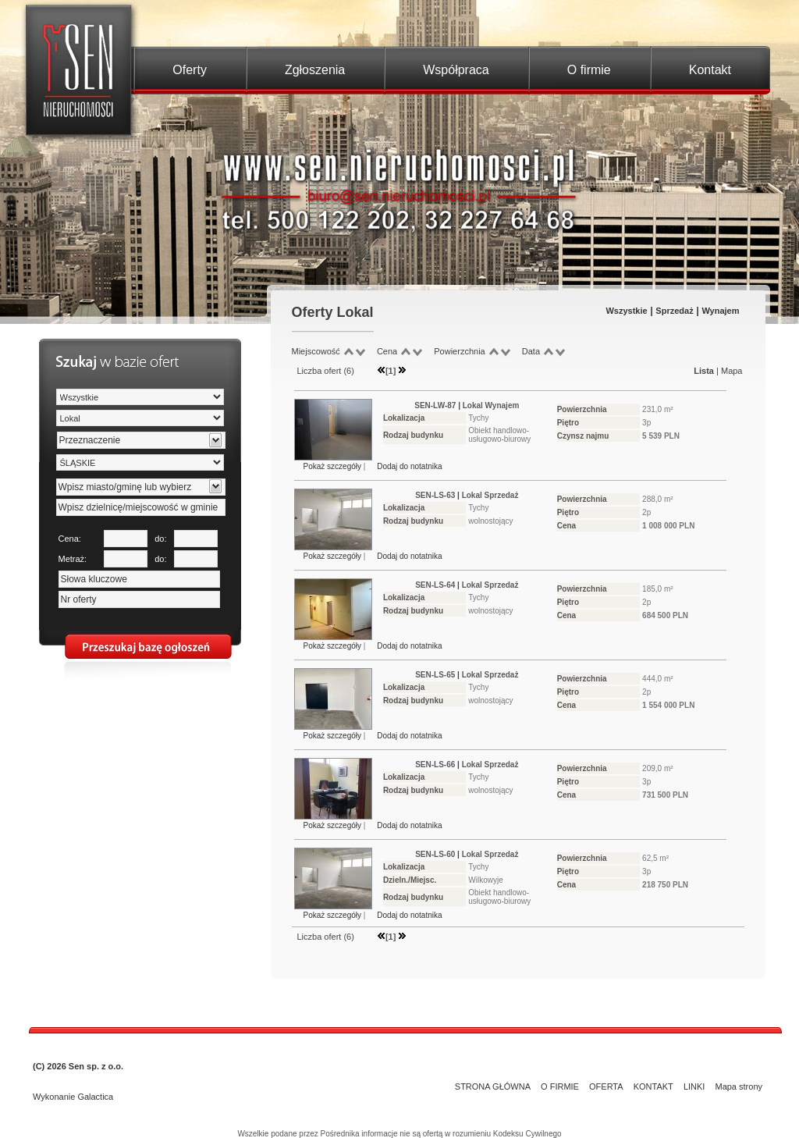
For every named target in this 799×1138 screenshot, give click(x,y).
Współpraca (455, 69)
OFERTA (606, 1086)
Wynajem (720, 310)
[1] (390, 370)
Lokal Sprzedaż (490, 495)
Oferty (189, 69)
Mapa (732, 370)
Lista (704, 370)
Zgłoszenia (315, 69)
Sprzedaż (674, 310)
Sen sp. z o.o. (96, 1066)
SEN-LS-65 (435, 674)
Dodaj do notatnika (409, 466)
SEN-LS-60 (435, 854)
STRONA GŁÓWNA (493, 1086)
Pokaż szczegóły (334, 466)
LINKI (694, 1086)
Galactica (95, 1096)
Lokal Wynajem (491, 405)
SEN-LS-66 (435, 764)
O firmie (589, 69)
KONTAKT (653, 1086)
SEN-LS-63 (435, 495)
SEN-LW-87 (435, 405)
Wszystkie (626, 310)
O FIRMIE (560, 1086)
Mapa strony (738, 1086)
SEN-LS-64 (435, 585)
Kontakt (710, 69)
